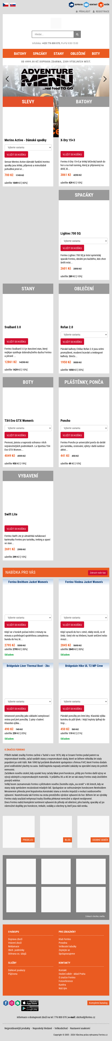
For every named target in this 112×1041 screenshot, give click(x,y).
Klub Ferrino (65, 939)
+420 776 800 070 (51, 43)
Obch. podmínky (16, 950)
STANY (28, 288)
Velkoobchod (61, 1028)
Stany (59, 53)
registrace (101, 11)
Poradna (63, 942)
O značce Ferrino (67, 977)
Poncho (65, 420)
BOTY (28, 382)
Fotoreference (66, 981)
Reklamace (13, 946)
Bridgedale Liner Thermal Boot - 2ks (28, 666)
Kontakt (63, 970)
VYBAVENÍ (28, 476)
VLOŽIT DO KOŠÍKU (16, 154)
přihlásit (83, 11)
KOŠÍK (106, 4)
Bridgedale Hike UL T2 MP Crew (84, 666)
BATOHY (84, 101)
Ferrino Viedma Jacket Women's (84, 582)
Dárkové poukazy (16, 970)
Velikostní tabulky (67, 946)
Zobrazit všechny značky (95, 916)
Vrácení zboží (15, 942)
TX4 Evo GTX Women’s (19, 420)
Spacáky (40, 53)
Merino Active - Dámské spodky (25, 140)
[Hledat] (77, 34)
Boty (96, 53)
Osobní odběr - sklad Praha (72, 973)
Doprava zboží (15, 939)
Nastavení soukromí (80, 1028)
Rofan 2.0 (67, 327)
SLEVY (28, 101)
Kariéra (62, 984)
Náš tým (63, 988)
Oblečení (77, 53)
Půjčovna (12, 973)
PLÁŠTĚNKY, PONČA (84, 382)
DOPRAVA (79, 4)
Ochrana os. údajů (17, 953)
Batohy (20, 53)
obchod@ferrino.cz (85, 1017)
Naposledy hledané (42, 1028)
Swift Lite (11, 514)
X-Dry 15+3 (68, 140)
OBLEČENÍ (84, 288)
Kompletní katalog (98, 1002)
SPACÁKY (84, 195)
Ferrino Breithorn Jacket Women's (28, 582)
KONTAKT (94, 4)
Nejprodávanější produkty (17, 1028)
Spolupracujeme (67, 953)
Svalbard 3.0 (13, 327)
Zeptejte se (64, 950)
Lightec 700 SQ (71, 233)
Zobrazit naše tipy (98, 573)
